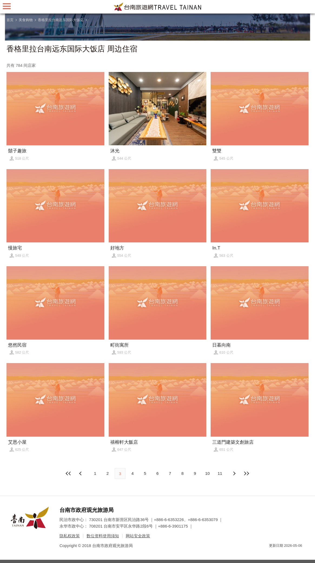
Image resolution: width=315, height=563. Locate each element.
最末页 (246, 473)
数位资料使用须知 (103, 536)
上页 (233, 473)
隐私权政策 (69, 536)
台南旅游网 (157, 6)
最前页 (68, 473)
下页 (81, 473)
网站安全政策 (138, 536)
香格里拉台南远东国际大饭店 (61, 20)
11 (220, 473)
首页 (10, 20)
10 (207, 473)
